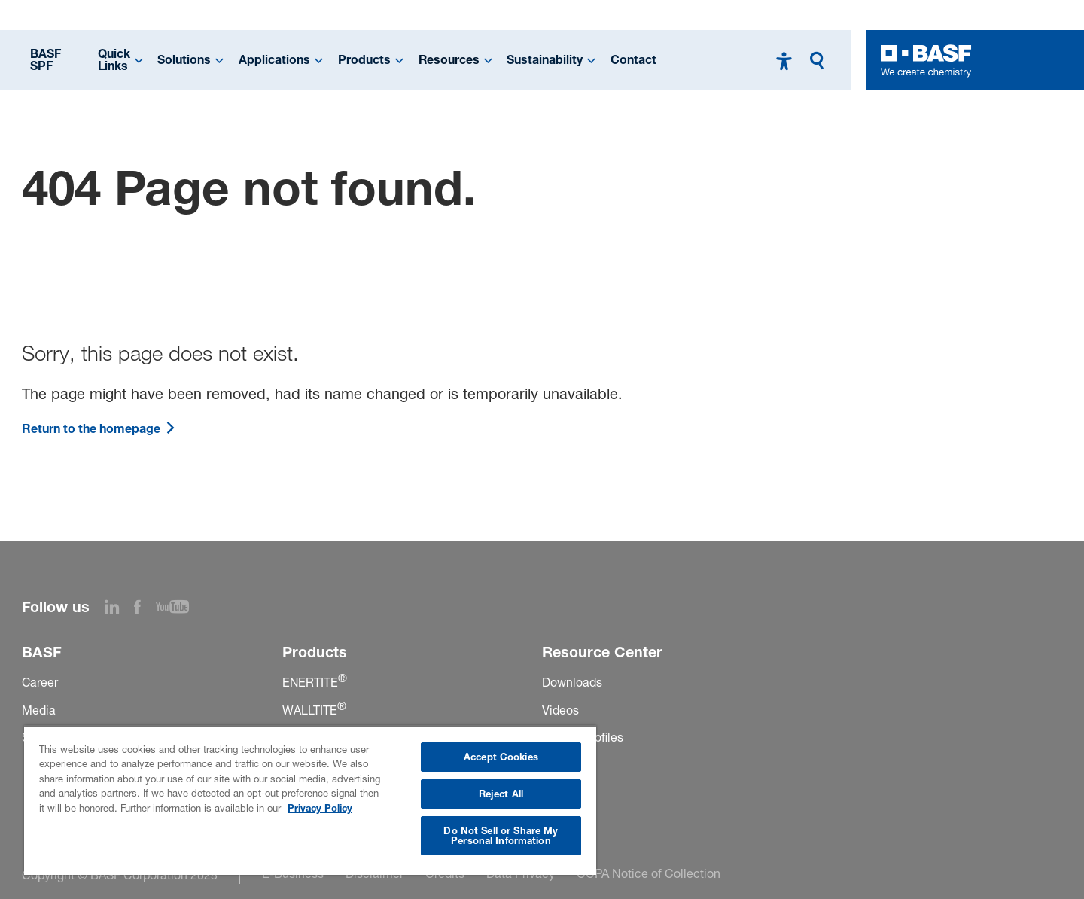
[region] (310, 800)
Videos (560, 710)
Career (40, 682)
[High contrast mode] (784, 61)
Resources (449, 60)
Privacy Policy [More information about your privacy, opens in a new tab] (320, 808)
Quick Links (114, 60)
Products (364, 60)
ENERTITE (314, 682)
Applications (274, 60)
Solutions (184, 60)
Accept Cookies (501, 757)
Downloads (572, 682)
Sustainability (545, 60)
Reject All (501, 794)
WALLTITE (314, 710)
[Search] (820, 61)
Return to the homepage (98, 428)
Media (39, 710)
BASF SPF (45, 60)
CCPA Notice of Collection (648, 873)
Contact (633, 60)
